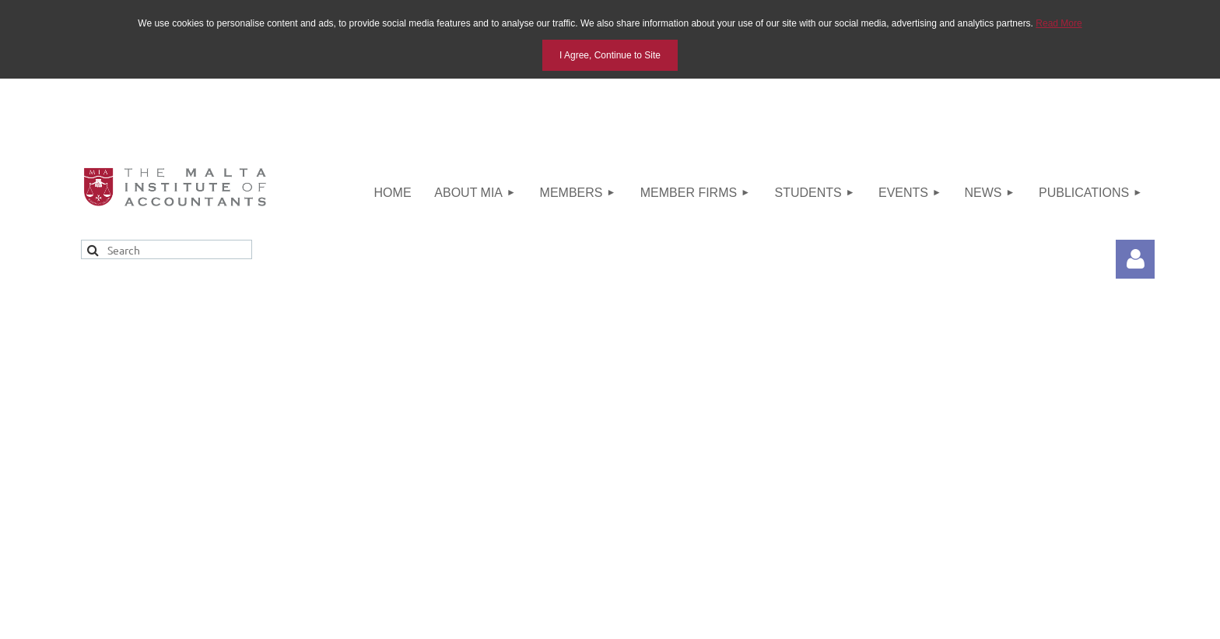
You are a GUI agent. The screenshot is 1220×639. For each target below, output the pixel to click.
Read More (1059, 23)
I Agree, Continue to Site (610, 55)
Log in (1135, 259)
